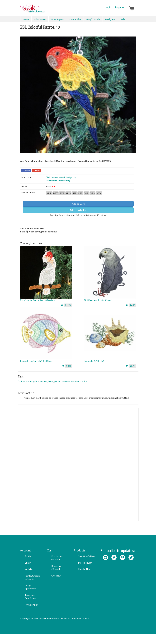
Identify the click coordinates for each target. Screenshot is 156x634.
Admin (86, 618)
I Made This (75, 19)
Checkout (56, 575)
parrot (57, 381)
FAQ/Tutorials (93, 19)
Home (26, 19)
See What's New (86, 556)
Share (27, 171)
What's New (40, 19)
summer (75, 381)
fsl (19, 381)
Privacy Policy (31, 604)
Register (119, 7)
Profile (28, 556)
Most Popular (57, 19)
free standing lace (30, 381)
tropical (83, 381)
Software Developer (71, 618)
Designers (110, 19)
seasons (66, 381)
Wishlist (29, 569)
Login (108, 7)
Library (28, 562)
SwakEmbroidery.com (44, 9)
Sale (123, 19)
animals (43, 381)
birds (50, 381)
